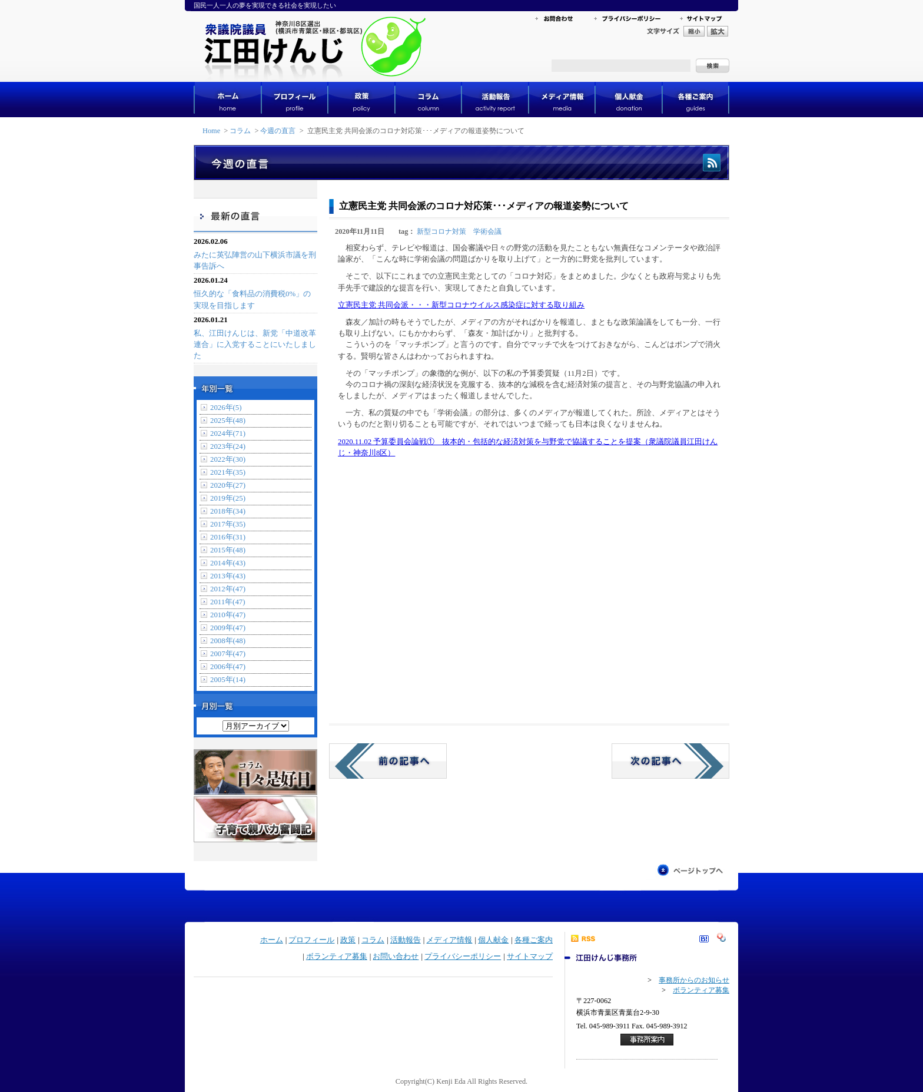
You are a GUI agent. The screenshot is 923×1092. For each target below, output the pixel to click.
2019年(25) (227, 498)
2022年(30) (227, 459)
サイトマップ (530, 956)
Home (211, 131)
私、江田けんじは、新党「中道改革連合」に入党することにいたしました (255, 344)
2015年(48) (227, 550)
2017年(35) (227, 524)
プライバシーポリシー (462, 956)
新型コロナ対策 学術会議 (459, 231)
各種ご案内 (533, 940)
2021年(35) (227, 472)
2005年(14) (227, 680)
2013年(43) (227, 576)
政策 (348, 940)
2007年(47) (227, 654)
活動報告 (405, 940)
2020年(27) (227, 485)
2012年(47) (227, 589)
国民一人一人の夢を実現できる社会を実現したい (265, 5)
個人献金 (493, 940)
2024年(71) (227, 433)
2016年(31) (227, 537)
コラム (240, 131)
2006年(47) (227, 667)
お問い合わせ (396, 956)
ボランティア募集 (336, 956)
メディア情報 (449, 940)
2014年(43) (227, 563)
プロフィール (311, 940)
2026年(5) (226, 407)
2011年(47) (227, 602)
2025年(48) (227, 420)
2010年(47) (227, 615)
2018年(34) (227, 511)
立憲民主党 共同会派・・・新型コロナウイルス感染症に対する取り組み (461, 305)
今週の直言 (278, 131)
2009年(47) (227, 628)
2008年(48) (227, 641)
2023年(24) (227, 446)
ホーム (271, 940)
